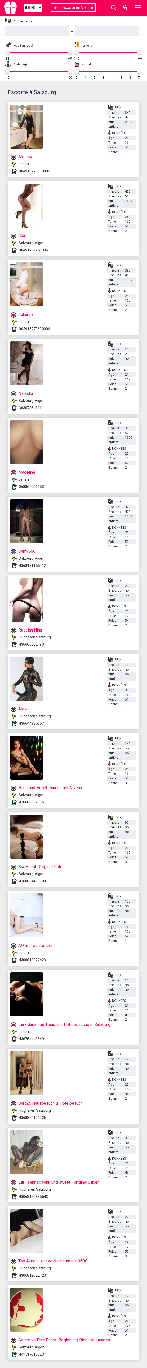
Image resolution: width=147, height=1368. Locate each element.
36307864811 (30, 407)
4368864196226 (32, 1117)
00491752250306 (33, 250)
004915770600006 (34, 171)
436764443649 (31, 1038)
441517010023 (31, 1354)
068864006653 (31, 486)
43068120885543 (33, 1196)
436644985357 (31, 723)
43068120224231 (33, 960)
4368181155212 (32, 565)
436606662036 (31, 802)
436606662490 (31, 644)
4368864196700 (32, 881)
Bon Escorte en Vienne (73, 7)
